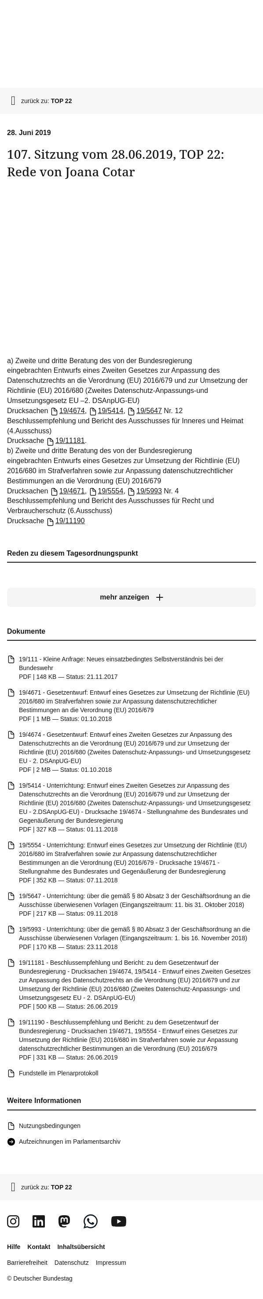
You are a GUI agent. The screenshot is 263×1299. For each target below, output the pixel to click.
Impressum (111, 1262)
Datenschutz (72, 1262)
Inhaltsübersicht (81, 1246)
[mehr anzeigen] (131, 597)
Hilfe (13, 1246)
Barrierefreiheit (27, 1262)
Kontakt (38, 1246)
